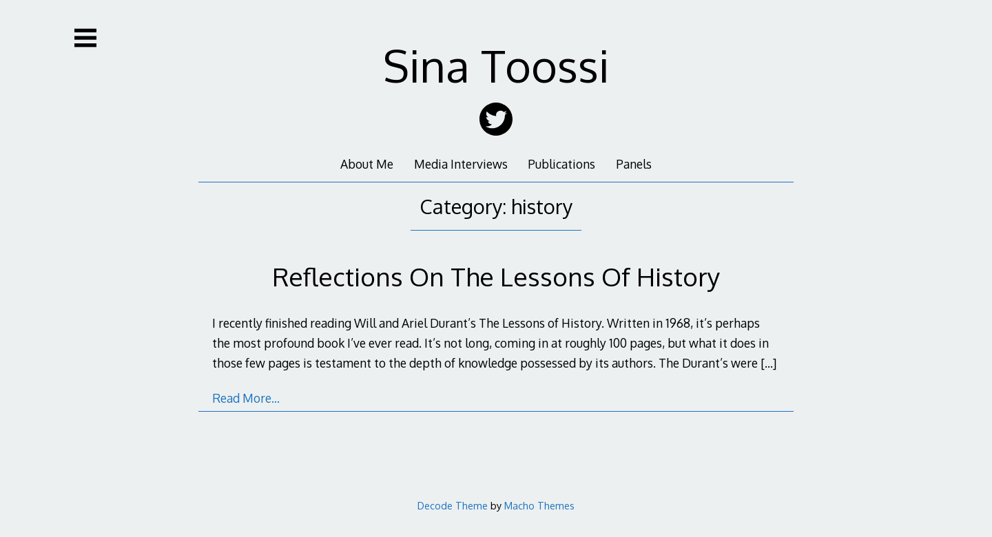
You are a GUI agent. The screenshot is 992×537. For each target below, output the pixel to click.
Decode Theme (452, 505)
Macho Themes (539, 505)
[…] (768, 362)
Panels (634, 163)
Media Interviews (461, 163)
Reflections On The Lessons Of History (496, 276)
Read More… (246, 398)
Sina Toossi (496, 65)
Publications (561, 163)
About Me (366, 163)
